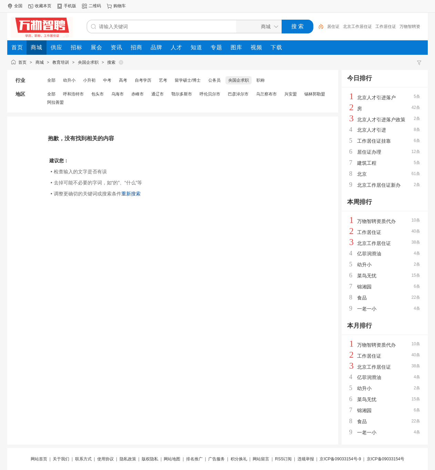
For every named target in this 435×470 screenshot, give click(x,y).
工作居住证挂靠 (374, 141)
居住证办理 (369, 152)
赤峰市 (137, 94)
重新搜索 (131, 193)
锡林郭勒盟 (314, 94)
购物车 (119, 5)
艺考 (163, 80)
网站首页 (39, 459)
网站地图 (172, 459)
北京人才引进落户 (376, 97)
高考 (123, 80)
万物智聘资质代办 (376, 221)
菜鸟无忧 (366, 275)
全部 (51, 80)
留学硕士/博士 (188, 80)
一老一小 (366, 308)
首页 (22, 62)
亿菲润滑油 (369, 253)
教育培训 (60, 62)
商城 (40, 62)
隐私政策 (128, 459)
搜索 (111, 62)
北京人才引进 (371, 130)
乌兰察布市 (266, 94)
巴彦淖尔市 (238, 94)
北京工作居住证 (357, 26)
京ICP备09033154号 (385, 459)
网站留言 (261, 459)
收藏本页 (43, 5)
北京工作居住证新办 (379, 185)
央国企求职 (88, 62)
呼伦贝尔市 (210, 94)
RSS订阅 (283, 459)
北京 (362, 174)
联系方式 (83, 459)
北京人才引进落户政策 (381, 119)
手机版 (70, 5)
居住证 (333, 26)
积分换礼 (239, 459)
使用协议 (105, 459)
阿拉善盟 (55, 102)
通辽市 (157, 94)
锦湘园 (364, 286)
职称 (260, 80)
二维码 (95, 5)
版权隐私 (150, 459)
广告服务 (216, 459)
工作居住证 (385, 26)
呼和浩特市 (73, 94)
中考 (107, 80)
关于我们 (61, 459)
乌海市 (117, 94)
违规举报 (305, 459)
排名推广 (194, 459)
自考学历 (143, 80)
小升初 (89, 80)
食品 (362, 297)
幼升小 (69, 80)
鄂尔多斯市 (181, 94)
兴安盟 (290, 94)
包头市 (97, 94)
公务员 (214, 80)
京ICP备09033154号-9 (340, 459)
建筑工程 (366, 163)
